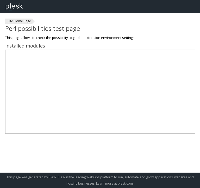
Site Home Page (19, 21)
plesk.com (125, 183)
